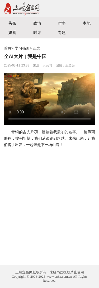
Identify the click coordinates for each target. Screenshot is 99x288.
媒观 (12, 32)
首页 (7, 48)
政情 (37, 23)
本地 (87, 23)
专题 (62, 32)
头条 (12, 23)
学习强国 (22, 48)
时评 (37, 32)
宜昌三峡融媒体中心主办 (25, 8)
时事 (62, 23)
